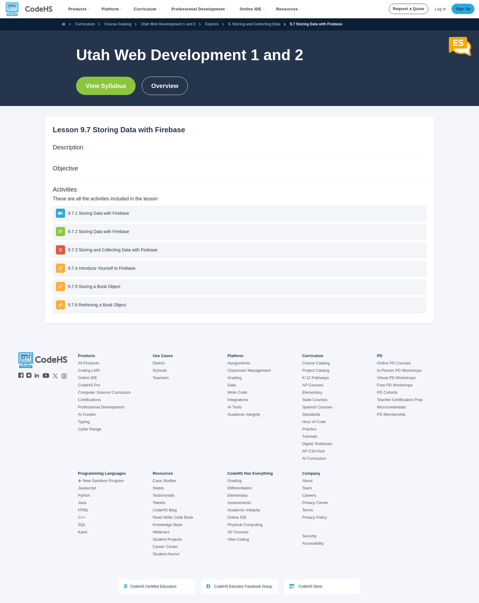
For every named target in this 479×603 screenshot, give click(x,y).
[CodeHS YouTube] (45, 376)
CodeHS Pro (89, 385)
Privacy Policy (314, 517)
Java (82, 502)
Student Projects (167, 539)
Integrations (237, 399)
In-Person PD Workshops (399, 370)
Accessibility (313, 543)
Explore (212, 24)
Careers (309, 495)
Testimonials (164, 495)
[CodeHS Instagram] (28, 376)
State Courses (314, 399)
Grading (234, 377)
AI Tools (234, 407)
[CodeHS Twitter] (55, 376)
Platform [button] (112, 9)
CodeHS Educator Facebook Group (239, 586)
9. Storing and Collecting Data (254, 24)
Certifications (89, 399)
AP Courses (312, 385)
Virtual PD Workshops (396, 377)
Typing (84, 421)
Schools (160, 370)
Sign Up (462, 9)
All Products (88, 363)
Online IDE (87, 377)
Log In (440, 9)
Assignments (238, 363)
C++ (82, 517)
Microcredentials (391, 407)
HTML (83, 510)
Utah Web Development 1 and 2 (168, 24)
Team (307, 488)
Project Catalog (315, 370)
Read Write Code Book (173, 517)
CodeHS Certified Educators (150, 586)
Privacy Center (315, 502)
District (159, 363)
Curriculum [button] (147, 9)
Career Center (165, 546)
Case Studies (164, 480)
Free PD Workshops (395, 385)
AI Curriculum (314, 458)
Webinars (161, 532)
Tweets (159, 502)
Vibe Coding (238, 539)
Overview (164, 85)
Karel (82, 532)
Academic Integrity (243, 414)
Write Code (237, 392)
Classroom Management (249, 370)
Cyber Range (89, 429)
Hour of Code (314, 421)
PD (379, 356)
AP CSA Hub (313, 451)
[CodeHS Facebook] (21, 376)
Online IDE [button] (252, 9)
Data (231, 385)
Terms (307, 510)
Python (84, 495)
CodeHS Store (305, 586)
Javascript (87, 488)
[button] (79, 9)
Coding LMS (89, 370)
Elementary (312, 392)
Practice (309, 429)
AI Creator (87, 414)
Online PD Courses (394, 363)
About (307, 480)
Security (309, 536)
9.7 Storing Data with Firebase (316, 24)
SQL (82, 524)
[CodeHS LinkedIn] (36, 376)
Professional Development (101, 407)
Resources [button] (289, 9)
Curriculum (85, 24)
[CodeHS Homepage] (31, 9)
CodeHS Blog (165, 510)
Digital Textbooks (317, 443)
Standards (311, 414)
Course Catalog (118, 24)
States (158, 488)
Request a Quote (408, 9)
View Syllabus (106, 85)
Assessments (239, 502)
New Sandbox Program (101, 480)
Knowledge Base (168, 524)
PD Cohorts (387, 392)
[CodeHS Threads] (64, 376)
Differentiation (239, 488)
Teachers (161, 377)
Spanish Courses (317, 407)
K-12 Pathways (315, 377)
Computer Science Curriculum (104, 392)
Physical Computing (244, 524)
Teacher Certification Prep (400, 399)
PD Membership (391, 414)
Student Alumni (166, 554)
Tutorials (309, 436)
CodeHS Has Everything (250, 473)
